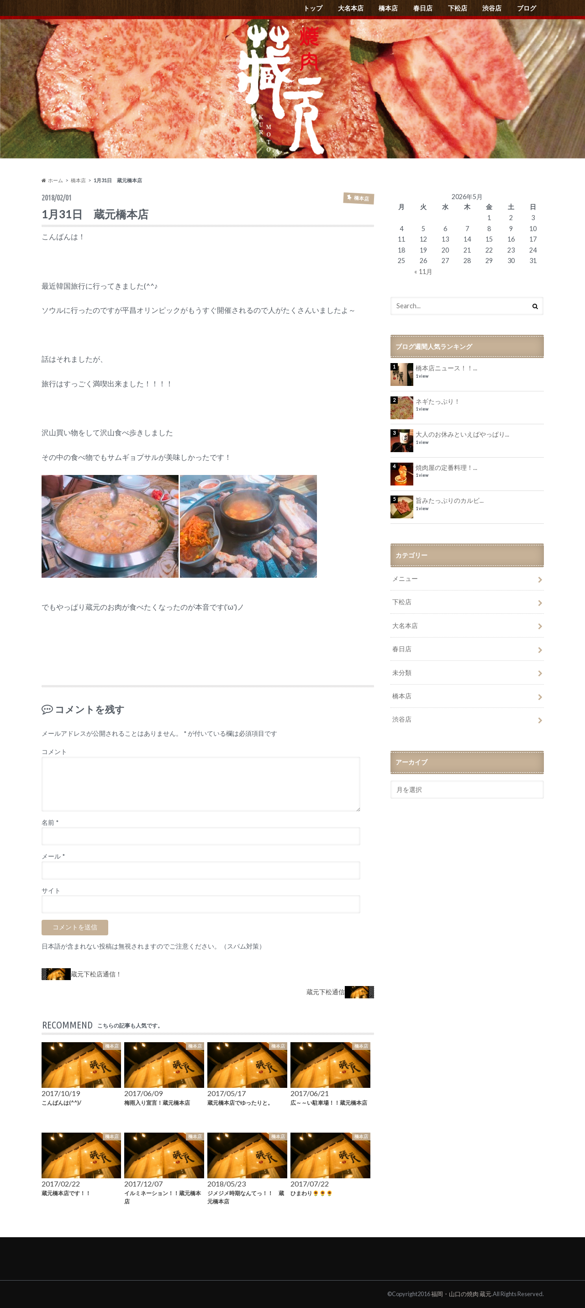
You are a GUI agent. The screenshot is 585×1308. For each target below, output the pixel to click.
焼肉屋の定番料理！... (446, 467)
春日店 (422, 8)
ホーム (52, 180)
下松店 (457, 8)
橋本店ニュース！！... (446, 368)
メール (53, 856)
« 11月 (423, 271)
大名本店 (351, 8)
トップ (312, 8)
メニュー (405, 578)
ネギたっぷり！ (438, 401)
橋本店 (388, 8)
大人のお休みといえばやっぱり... (462, 434)
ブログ (526, 8)
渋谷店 (491, 8)
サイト (51, 890)
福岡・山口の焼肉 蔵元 (461, 1293)
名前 (50, 822)
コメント (54, 751)
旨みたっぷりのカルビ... (450, 500)
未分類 (401, 672)
